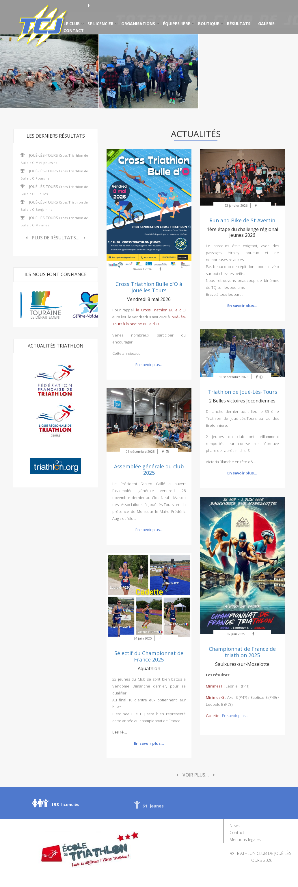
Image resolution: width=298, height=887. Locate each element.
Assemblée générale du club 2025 (149, 469)
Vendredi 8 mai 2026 (149, 299)
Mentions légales (245, 839)
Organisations (138, 23)
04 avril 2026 (142, 269)
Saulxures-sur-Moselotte (242, 664)
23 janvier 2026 (236, 205)
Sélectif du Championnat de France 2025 (148, 656)
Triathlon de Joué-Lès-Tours (242, 391)
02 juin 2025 (236, 634)
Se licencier (100, 23)
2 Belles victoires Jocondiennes (242, 401)
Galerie (266, 23)
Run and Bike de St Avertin (242, 220)
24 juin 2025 (143, 638)
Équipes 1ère (176, 23)
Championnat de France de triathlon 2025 (242, 652)
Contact (74, 30)
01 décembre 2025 (140, 451)
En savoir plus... (149, 364)
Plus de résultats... (55, 237)
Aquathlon (149, 668)
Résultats (238, 23)
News (235, 825)
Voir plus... (195, 775)
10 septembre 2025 (233, 377)
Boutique (208, 23)
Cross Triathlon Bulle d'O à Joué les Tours (149, 287)
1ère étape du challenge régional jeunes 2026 (242, 232)
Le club (72, 23)
